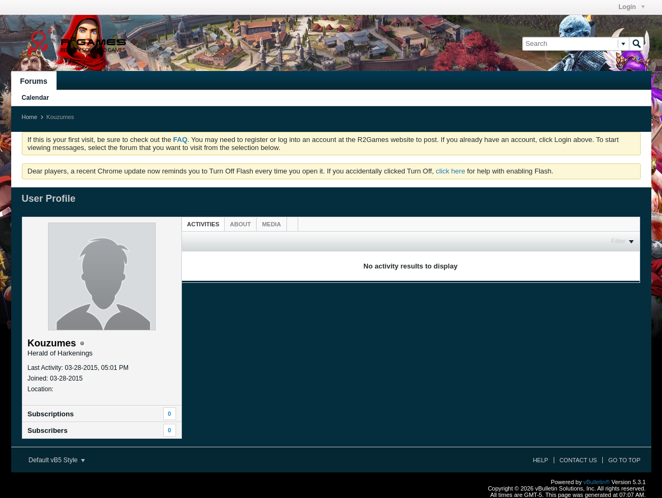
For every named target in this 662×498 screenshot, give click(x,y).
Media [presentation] (271, 224)
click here (450, 171)
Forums (33, 81)
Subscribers (48, 430)
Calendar (35, 97)
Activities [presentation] (203, 224)
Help (540, 460)
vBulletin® (597, 482)
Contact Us (578, 460)
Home (29, 117)
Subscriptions (51, 414)
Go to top (624, 460)
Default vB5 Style (57, 460)
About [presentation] (240, 224)
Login (632, 7)
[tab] (203, 224)
